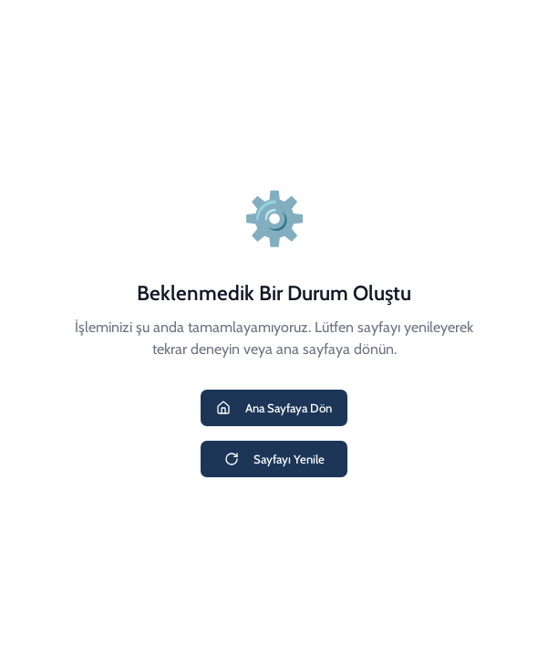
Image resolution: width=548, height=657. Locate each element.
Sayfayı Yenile (274, 459)
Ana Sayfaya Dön (274, 408)
